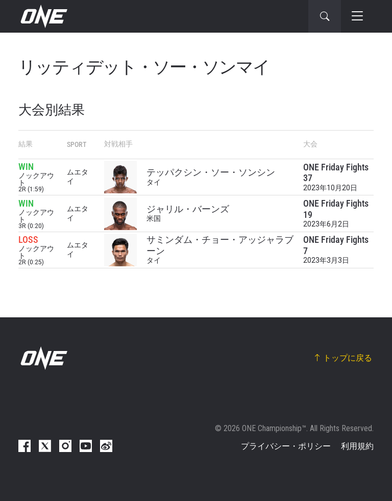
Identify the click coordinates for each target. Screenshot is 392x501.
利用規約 (357, 446)
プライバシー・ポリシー (286, 446)
